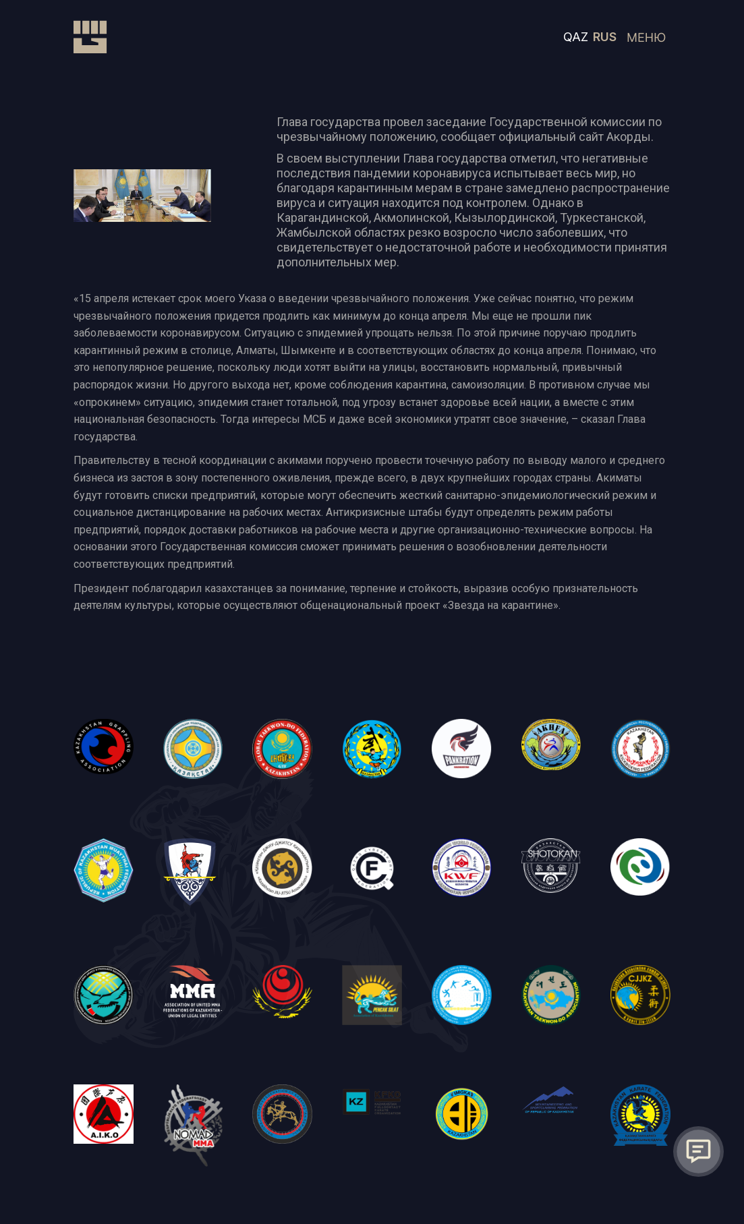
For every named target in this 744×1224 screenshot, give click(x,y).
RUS (605, 37)
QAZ (575, 37)
